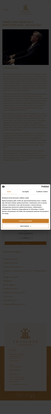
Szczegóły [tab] (25, 191)
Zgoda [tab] (9, 191)
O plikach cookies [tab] (42, 191)
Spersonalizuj (25, 226)
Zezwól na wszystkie (25, 221)
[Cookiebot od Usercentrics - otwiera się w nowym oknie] (41, 187)
